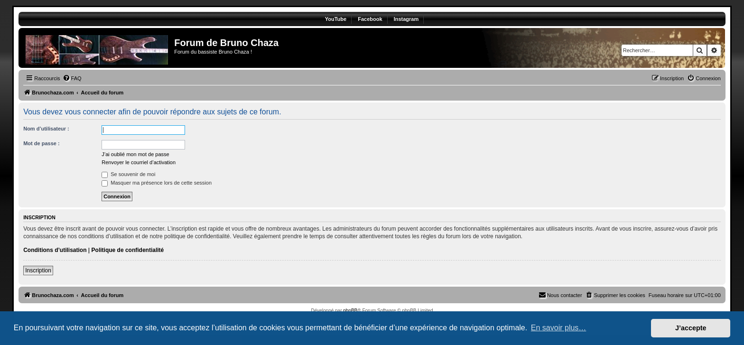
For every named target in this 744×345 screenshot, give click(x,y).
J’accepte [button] (691, 328)
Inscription (38, 270)
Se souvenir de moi (128, 174)
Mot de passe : (41, 143)
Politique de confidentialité (128, 250)
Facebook (370, 19)
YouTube (335, 19)
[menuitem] (72, 78)
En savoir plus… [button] (558, 328)
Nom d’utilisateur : (46, 128)
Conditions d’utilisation (54, 250)
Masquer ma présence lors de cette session (157, 183)
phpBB (350, 310)
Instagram (406, 19)
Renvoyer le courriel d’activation (139, 162)
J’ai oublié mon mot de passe (135, 154)
